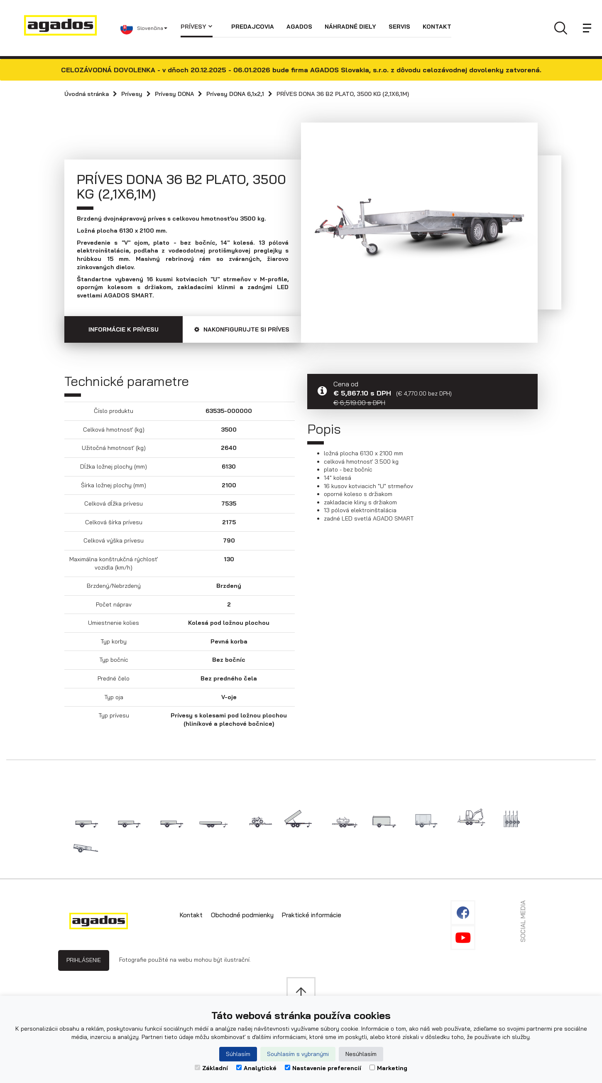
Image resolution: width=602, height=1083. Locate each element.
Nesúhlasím (361, 1054)
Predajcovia (252, 26)
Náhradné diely (350, 26)
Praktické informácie (311, 915)
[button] (150, 28)
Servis (399, 26)
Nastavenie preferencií (323, 1068)
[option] (419, 226)
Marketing (388, 1068)
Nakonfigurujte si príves (241, 329)
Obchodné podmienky (242, 915)
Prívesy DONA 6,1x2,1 (235, 94)
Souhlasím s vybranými (298, 1054)
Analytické (256, 1068)
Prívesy (197, 26)
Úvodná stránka (86, 94)
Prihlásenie (83, 960)
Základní (211, 1068)
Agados (299, 26)
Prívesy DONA (174, 94)
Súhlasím (238, 1054)
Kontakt (437, 26)
